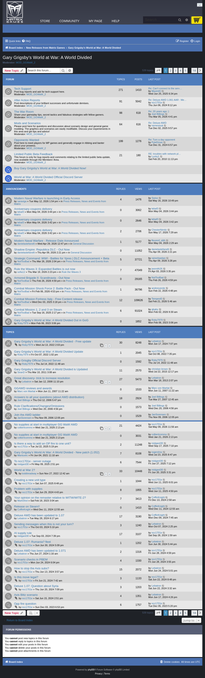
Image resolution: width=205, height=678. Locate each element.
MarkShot (22, 500)
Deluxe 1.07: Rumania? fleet (32, 541)
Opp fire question (25, 603)
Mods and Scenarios (27, 123)
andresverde (158, 288)
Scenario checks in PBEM (31, 559)
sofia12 (21, 272)
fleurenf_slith (158, 240)
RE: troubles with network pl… (164, 153)
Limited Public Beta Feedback (33, 154)
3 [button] (175, 70)
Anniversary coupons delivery (33, 209)
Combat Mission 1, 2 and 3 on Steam (38, 309)
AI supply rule (23, 533)
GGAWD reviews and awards (33, 388)
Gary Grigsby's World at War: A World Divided (47, 57)
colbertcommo (25, 427)
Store (45, 21)
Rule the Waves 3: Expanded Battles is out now (44, 269)
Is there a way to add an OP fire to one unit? (42, 443)
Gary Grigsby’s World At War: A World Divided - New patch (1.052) (56, 452)
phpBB (91, 670)
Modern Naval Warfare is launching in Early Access (47, 198)
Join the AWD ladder (27, 414)
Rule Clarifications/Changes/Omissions (39, 406)
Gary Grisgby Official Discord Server (37, 360)
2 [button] (170, 70)
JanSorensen (24, 417)
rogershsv (157, 452)
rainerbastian (159, 258)
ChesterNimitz (159, 229)
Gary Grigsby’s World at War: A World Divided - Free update (52, 341)
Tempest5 (157, 298)
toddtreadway (29, 473)
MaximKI (156, 91)
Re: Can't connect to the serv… (165, 88)
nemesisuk (157, 125)
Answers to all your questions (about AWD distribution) (49, 397)
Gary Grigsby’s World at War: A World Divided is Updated (51, 369)
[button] (158, 70)
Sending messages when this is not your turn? (44, 524)
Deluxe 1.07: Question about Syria (36, 586)
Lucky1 (155, 156)
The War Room (24, 111)
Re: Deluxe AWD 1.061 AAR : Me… (167, 100)
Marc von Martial (26, 391)
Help (116, 21)
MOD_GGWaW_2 (25, 62)
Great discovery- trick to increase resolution (42, 378)
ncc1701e (157, 102)
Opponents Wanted (26, 140)
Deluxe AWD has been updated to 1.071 (40, 550)
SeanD (21, 372)
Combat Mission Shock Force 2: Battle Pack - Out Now (49, 288)
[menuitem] (26, 41)
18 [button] (194, 70)
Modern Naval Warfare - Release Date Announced (46, 240)
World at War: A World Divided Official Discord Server (48, 177)
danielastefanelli (26, 243)
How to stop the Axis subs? (31, 568)
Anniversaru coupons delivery (33, 230)
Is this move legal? (26, 577)
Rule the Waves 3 (71, 272)
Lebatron (156, 341)
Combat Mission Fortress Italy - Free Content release (48, 299)
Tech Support (22, 88)
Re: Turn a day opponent (161, 139)
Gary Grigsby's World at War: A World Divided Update (48, 351)
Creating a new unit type (29, 480)
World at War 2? (24, 470)
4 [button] (180, 70)
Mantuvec (22, 455)
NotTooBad (23, 261)
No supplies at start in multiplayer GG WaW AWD (45, 424)
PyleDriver (157, 142)
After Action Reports (27, 100)
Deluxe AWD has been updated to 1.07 (39, 515)
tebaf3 (20, 212)
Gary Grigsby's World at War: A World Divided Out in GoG (51, 320)
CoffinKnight (158, 497)
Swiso (155, 198)
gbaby (155, 309)
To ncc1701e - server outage (32, 461)
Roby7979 (22, 323)
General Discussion (83, 243)
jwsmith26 (157, 268)
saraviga (22, 201)
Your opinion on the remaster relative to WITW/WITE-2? (50, 497)
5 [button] (185, 70)
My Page (95, 21)
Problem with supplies (28, 488)
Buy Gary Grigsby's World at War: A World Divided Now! (50, 168)
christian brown (160, 369)
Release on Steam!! (27, 506)
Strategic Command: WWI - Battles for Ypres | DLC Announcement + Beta (61, 258)
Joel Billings (158, 114)
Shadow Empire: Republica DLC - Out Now (42, 249)
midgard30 (157, 443)
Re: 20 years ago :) (158, 111)
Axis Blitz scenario (26, 594)
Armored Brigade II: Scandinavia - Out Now (42, 277)
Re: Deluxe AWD (157, 123)
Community (69, 21)
